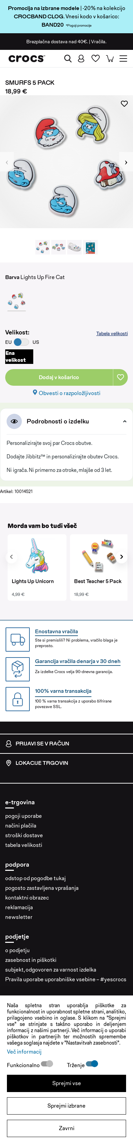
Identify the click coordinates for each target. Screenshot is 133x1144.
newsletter (19, 917)
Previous (7, 161)
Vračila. (99, 41)
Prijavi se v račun (37, 743)
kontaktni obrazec (27, 897)
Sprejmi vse (66, 1083)
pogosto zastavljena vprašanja (42, 888)
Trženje (76, 1065)
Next (126, 161)
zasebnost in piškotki (30, 960)
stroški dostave (24, 835)
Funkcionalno (24, 1065)
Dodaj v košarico (59, 377)
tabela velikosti (23, 845)
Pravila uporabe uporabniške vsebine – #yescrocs (65, 979)
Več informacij (24, 1051)
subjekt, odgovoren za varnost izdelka (50, 969)
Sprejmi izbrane (66, 1105)
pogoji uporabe (23, 816)
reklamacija (19, 907)
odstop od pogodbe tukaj (35, 878)
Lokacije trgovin (36, 763)
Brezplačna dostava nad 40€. (57, 41)
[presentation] (11, 557)
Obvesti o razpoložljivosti (69, 393)
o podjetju (17, 950)
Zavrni (66, 1128)
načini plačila (20, 825)
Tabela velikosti (112, 333)
